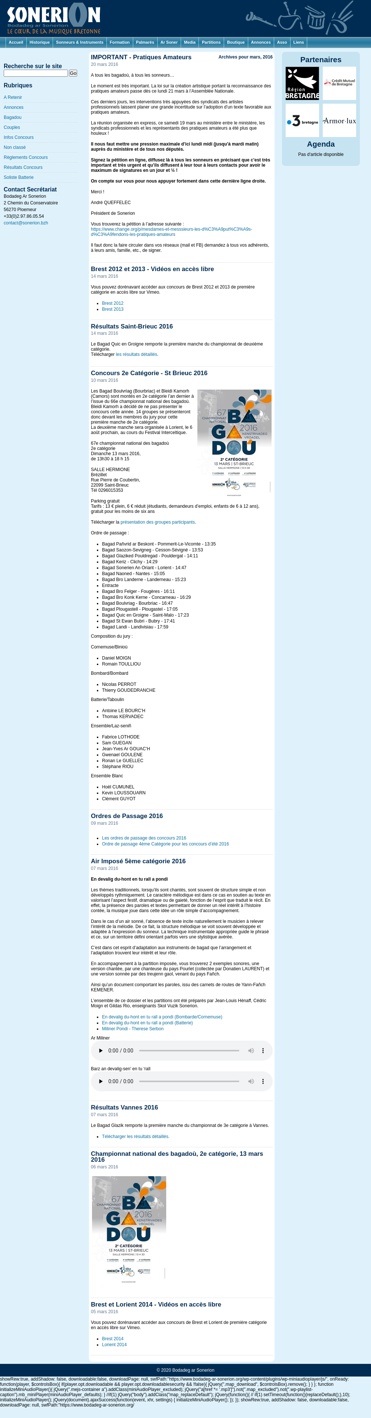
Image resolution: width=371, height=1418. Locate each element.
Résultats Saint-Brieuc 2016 (132, 326)
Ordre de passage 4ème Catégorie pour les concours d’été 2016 (165, 844)
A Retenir (13, 97)
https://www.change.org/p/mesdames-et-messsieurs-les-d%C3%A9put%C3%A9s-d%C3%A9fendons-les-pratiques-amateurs (171, 232)
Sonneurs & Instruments (80, 42)
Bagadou (13, 117)
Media (190, 42)
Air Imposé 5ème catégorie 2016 (138, 861)
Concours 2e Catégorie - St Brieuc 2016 (149, 373)
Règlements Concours (26, 157)
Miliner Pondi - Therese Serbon (133, 1028)
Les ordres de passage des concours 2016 (144, 838)
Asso (282, 42)
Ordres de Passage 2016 (127, 816)
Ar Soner (169, 42)
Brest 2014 (113, 1338)
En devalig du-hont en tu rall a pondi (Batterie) (147, 1022)
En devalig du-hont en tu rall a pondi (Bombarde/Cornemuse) (162, 1017)
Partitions (211, 42)
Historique (40, 42)
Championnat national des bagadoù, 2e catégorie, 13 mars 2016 (177, 1157)
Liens (298, 42)
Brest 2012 (113, 303)
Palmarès (145, 42)
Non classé (15, 147)
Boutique (236, 42)
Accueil (16, 42)
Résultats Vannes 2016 (124, 1107)
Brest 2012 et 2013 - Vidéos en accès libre (152, 269)
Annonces (261, 42)
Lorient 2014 (114, 1344)
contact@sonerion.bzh (26, 223)
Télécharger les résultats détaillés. (136, 1136)
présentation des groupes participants (158, 522)
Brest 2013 (113, 309)
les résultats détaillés (136, 354)
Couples (12, 127)
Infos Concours (19, 137)
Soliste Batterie (19, 177)
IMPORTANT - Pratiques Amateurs (141, 57)
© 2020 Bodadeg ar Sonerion (185, 1370)
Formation (120, 42)
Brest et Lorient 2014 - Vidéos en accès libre (156, 1304)
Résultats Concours (23, 167)
